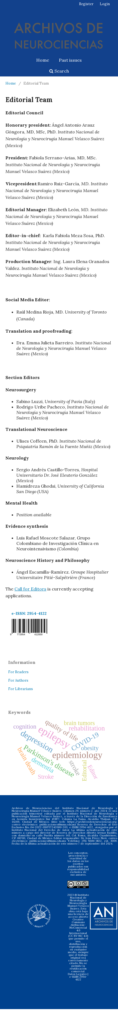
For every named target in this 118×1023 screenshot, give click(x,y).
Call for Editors (30, 589)
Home (42, 60)
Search (59, 71)
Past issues (70, 60)
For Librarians (20, 689)
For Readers (18, 672)
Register (86, 4)
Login (105, 4)
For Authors (18, 680)
